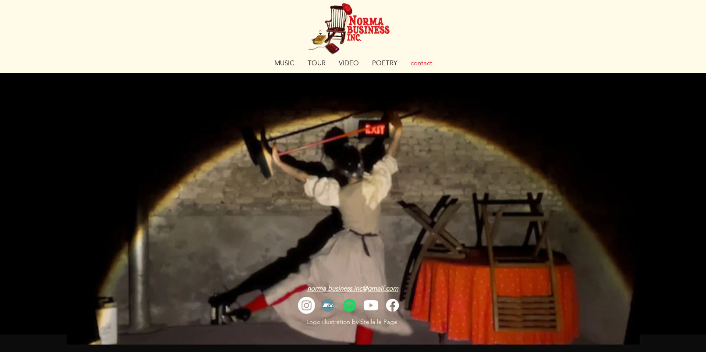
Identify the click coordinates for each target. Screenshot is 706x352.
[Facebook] (392, 305)
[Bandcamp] (328, 305)
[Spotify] (349, 305)
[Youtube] (371, 305)
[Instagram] (306, 305)
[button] (348, 63)
